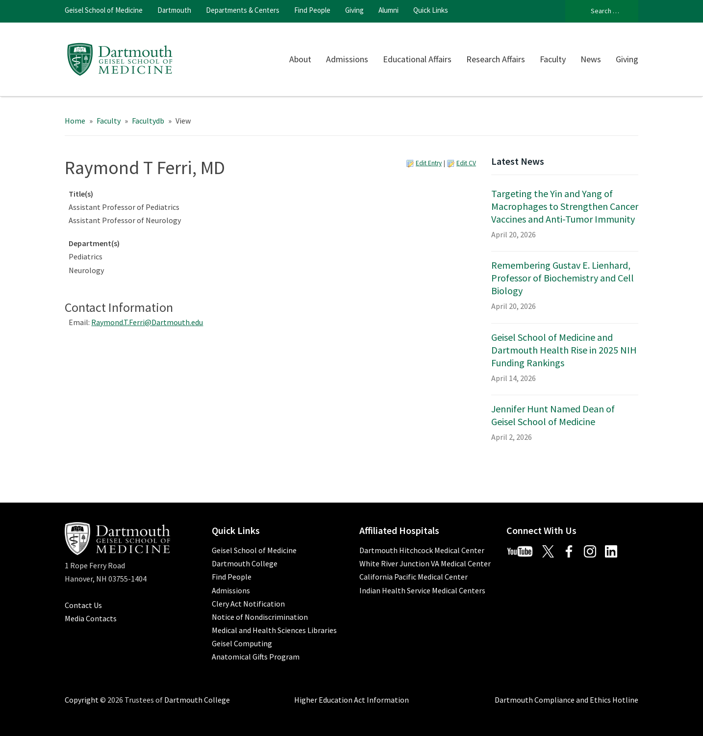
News (590, 59)
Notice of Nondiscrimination (260, 617)
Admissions (347, 59)
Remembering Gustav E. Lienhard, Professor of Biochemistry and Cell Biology (562, 278)
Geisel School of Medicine (104, 10)
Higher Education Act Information (351, 700)
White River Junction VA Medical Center (425, 563)
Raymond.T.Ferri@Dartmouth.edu (147, 322)
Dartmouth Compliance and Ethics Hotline (566, 700)
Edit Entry (429, 163)
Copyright (82, 700)
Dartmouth (174, 10)
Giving (354, 10)
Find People (312, 10)
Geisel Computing (242, 643)
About (300, 59)
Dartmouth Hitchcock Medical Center (421, 550)
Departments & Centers (242, 10)
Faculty (553, 59)
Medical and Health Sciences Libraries (274, 630)
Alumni (388, 10)
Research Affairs (495, 59)
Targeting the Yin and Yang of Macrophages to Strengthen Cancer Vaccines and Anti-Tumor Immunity (564, 206)
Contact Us (83, 605)
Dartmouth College (244, 563)
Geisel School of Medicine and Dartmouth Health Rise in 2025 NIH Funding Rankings (564, 350)
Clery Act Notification (248, 604)
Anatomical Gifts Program (256, 656)
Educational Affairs (417, 59)
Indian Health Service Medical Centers (422, 590)
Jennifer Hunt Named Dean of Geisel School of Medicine (553, 415)
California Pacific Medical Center (413, 577)
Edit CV (466, 163)
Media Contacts (91, 618)
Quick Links (430, 10)
